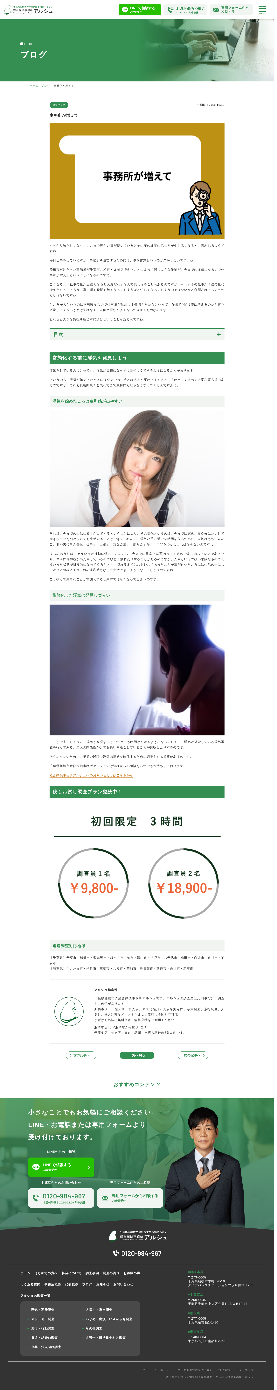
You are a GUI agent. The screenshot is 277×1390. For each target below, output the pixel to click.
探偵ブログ (59, 105)
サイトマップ (245, 1370)
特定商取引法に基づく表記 (195, 1370)
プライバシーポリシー (157, 1370)
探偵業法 (224, 1370)
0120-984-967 (141, 1253)
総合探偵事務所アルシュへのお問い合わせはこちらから (91, 775)
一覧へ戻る (137, 1055)
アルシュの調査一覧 (35, 1295)
